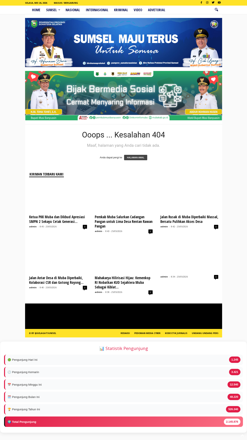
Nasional (73, 10)
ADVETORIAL (156, 10)
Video (138, 10)
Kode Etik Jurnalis (176, 333)
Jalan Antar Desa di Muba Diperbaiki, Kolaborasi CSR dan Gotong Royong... (56, 280)
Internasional (97, 10)
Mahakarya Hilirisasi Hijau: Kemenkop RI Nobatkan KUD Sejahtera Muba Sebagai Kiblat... (122, 282)
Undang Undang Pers (205, 333)
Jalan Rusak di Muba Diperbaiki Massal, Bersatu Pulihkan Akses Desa (189, 219)
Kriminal (121, 10)
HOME (36, 10)
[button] (216, 10)
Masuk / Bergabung (66, 2)
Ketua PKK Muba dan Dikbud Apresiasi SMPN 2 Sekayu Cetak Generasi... (57, 219)
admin (33, 226)
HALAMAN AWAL (135, 157)
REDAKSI (125, 333)
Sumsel (53, 10)
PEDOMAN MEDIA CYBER (147, 333)
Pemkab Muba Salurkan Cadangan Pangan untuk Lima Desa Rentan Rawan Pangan (123, 221)
